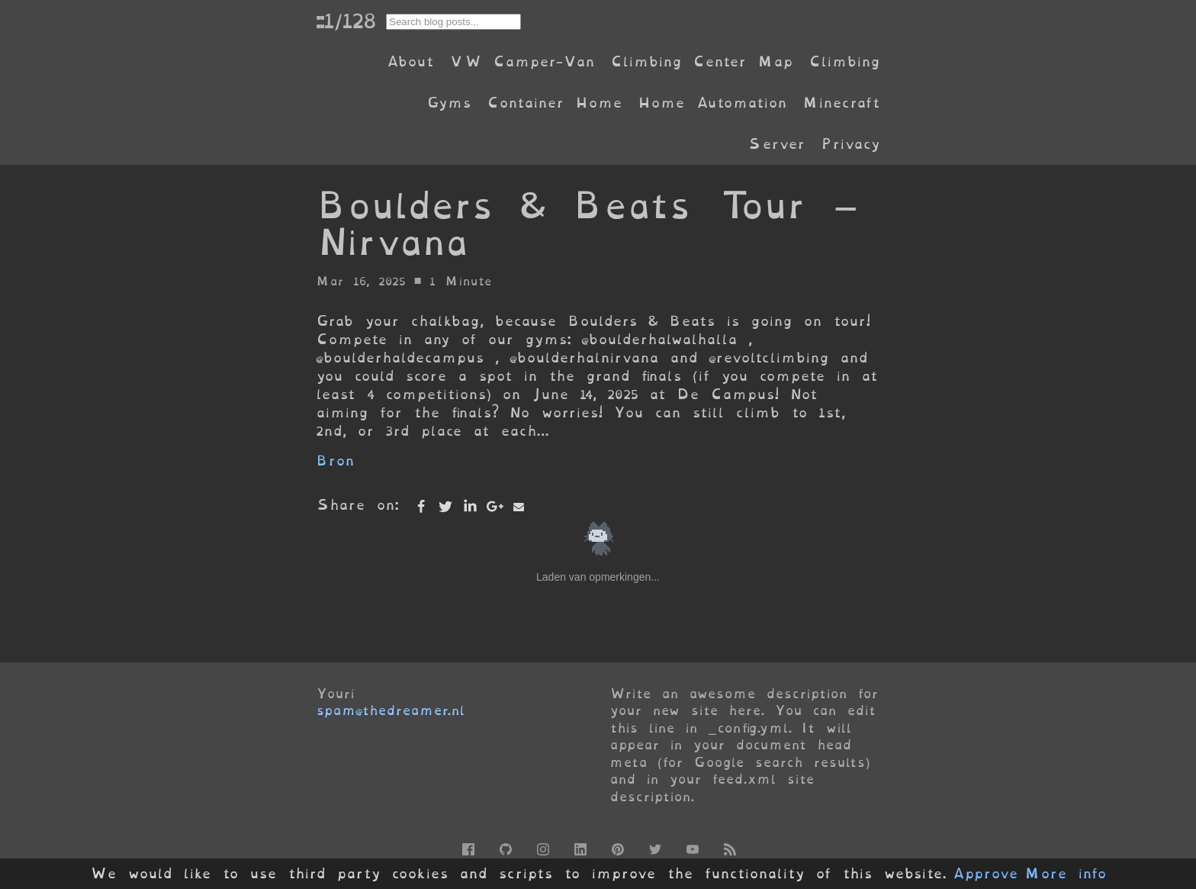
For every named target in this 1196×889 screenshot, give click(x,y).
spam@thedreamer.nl (390, 710)
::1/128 (345, 20)
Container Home (554, 103)
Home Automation (712, 103)
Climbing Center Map (701, 61)
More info (1065, 874)
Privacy (850, 144)
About (410, 61)
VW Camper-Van (522, 61)
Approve (985, 874)
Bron (335, 460)
